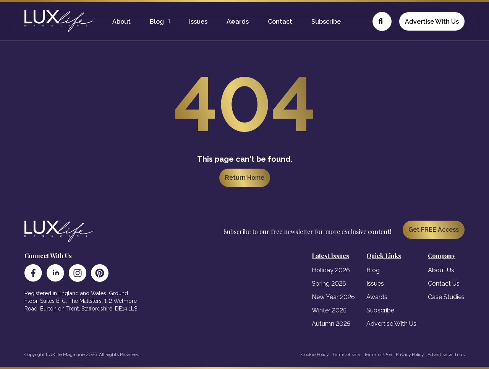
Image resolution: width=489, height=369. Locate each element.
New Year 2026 (333, 297)
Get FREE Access (433, 229)
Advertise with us (446, 354)
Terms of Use (378, 354)
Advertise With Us (432, 21)
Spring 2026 (329, 283)
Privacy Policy (410, 354)
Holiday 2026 (331, 270)
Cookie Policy (315, 354)
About (121, 21)
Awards (238, 21)
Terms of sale (346, 354)
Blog (157, 21)
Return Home (244, 177)
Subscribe (326, 21)
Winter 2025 (329, 310)
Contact (280, 21)
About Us (441, 270)
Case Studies (446, 297)
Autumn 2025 (331, 323)
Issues (198, 21)
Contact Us (444, 283)
